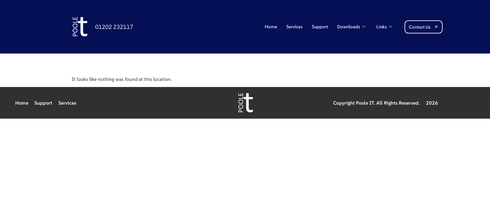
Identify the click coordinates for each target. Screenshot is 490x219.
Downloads (351, 27)
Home (271, 27)
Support (320, 27)
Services (294, 27)
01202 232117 (114, 26)
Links (384, 27)
